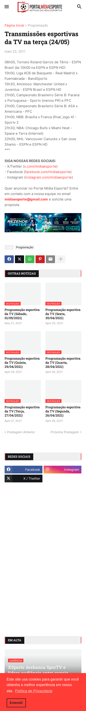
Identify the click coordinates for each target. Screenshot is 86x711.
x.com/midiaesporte (40, 166)
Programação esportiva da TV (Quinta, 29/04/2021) (22, 362)
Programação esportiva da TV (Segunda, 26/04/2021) (62, 411)
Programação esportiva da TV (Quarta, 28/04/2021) (62, 362)
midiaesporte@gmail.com (26, 199)
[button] (6, 7)
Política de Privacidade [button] (34, 691)
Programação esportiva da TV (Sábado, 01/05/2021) (22, 314)
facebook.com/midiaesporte (47, 172)
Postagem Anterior (21, 432)
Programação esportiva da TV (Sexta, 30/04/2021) (62, 314)
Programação (38, 25)
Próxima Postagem (65, 432)
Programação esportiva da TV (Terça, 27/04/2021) (22, 411)
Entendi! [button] (16, 703)
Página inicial (14, 25)
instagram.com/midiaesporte (48, 177)
